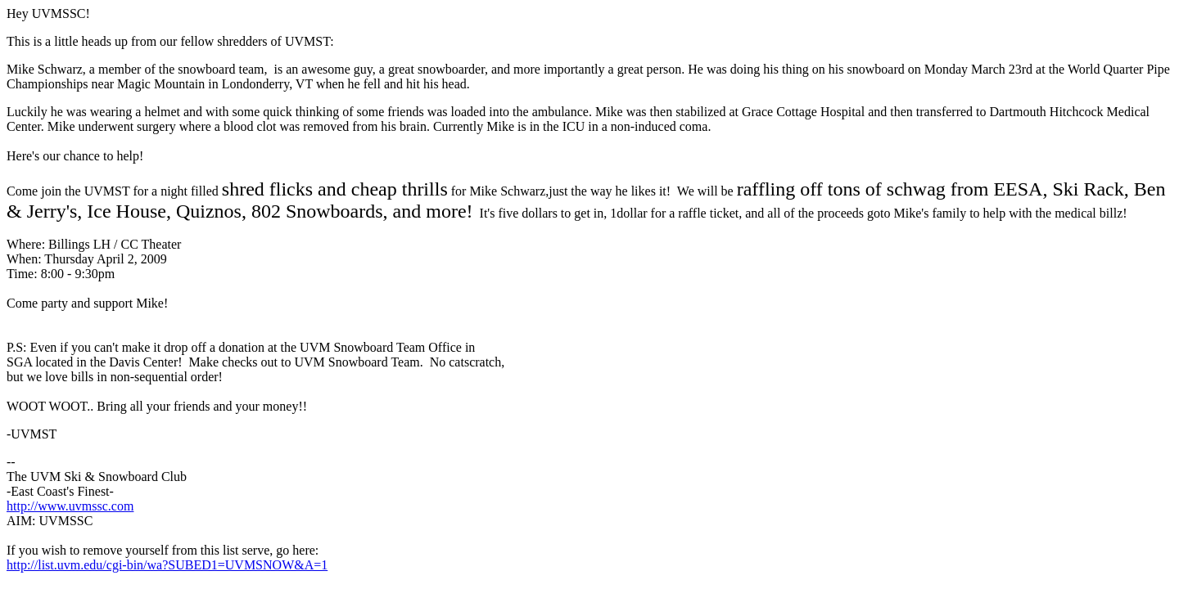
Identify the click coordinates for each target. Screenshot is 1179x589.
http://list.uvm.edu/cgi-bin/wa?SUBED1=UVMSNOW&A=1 (167, 565)
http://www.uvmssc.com (70, 506)
